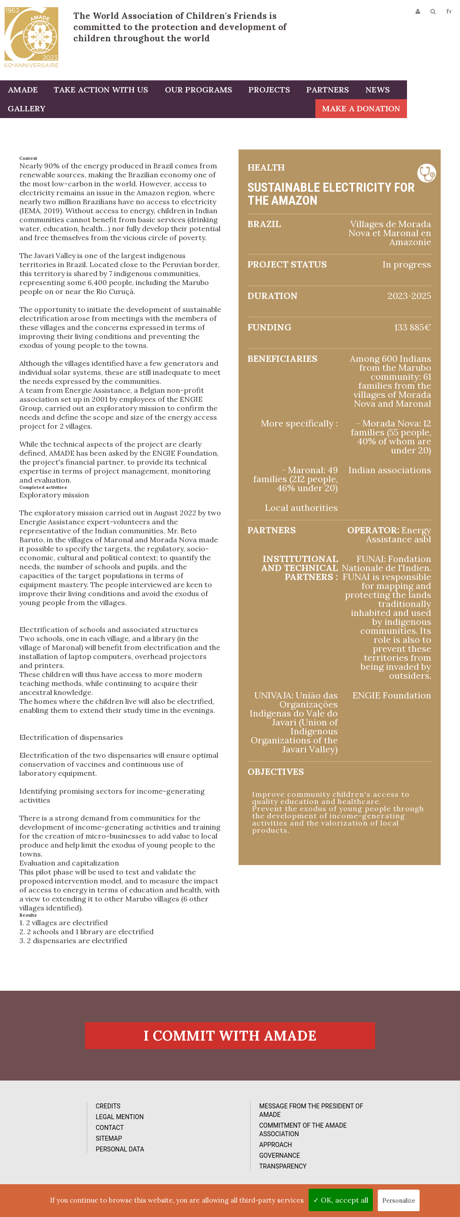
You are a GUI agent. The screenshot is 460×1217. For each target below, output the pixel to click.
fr (448, 12)
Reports (279, 1147)
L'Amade (31, 37)
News (369, 91)
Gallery (415, 91)
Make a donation (414, 110)
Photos (278, 1125)
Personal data (61, 1169)
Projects (264, 91)
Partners (321, 91)
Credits (49, 1125)
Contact (51, 1147)
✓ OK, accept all (340, 1199)
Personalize (398, 1200)
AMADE (22, 91)
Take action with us (99, 91)
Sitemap (50, 1158)
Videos (277, 1136)
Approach (167, 1164)
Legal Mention (61, 1136)
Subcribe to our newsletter (400, 1122)
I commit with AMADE (230, 1054)
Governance (171, 1175)
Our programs (194, 91)
